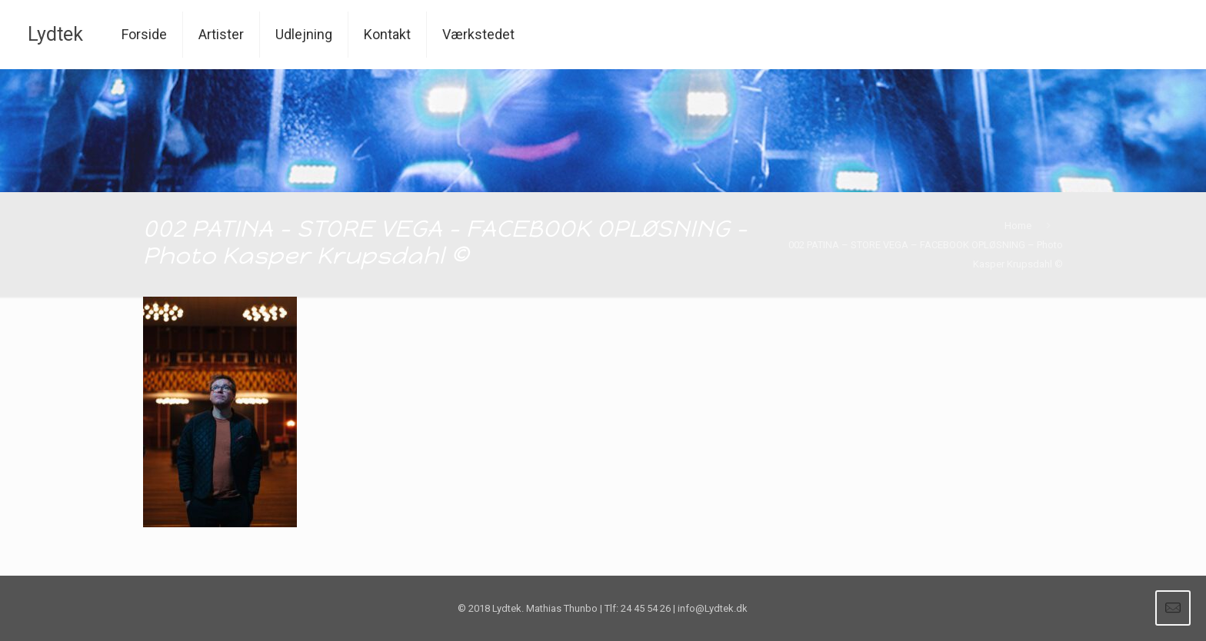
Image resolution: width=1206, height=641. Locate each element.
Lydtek (55, 34)
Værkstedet (478, 34)
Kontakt (387, 34)
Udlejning (303, 34)
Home (1017, 225)
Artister (221, 34)
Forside (144, 34)
